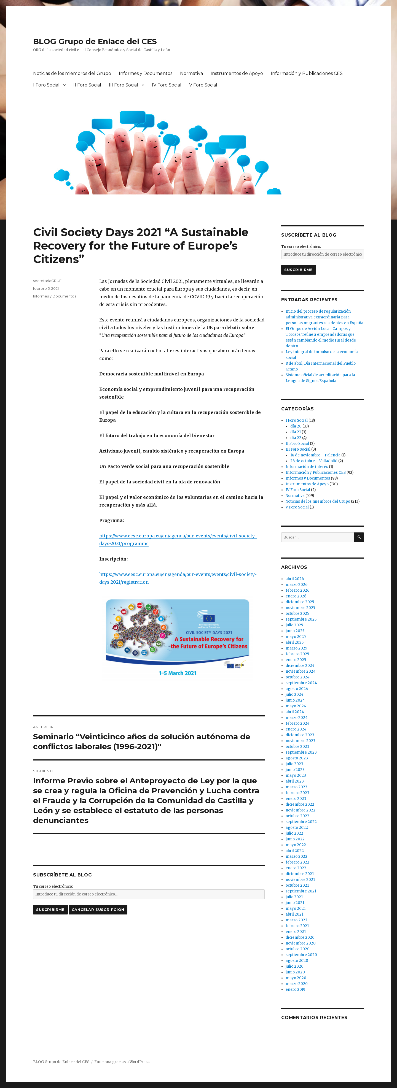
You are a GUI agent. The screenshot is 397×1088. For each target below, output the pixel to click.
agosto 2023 (297, 758)
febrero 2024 (298, 723)
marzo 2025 (296, 648)
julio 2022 (294, 833)
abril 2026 (295, 579)
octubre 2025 (297, 613)
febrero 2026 (297, 590)
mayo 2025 (296, 636)
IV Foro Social (166, 85)
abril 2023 (295, 781)
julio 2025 (294, 625)
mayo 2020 (296, 978)
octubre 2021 (297, 885)
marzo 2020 (297, 983)
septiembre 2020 (301, 954)
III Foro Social (123, 85)
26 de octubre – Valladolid (313, 461)
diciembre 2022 (300, 804)
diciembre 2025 (300, 602)
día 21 (295, 432)
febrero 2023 (297, 793)
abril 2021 (294, 914)
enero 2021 (296, 931)
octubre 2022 (297, 816)
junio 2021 (295, 902)
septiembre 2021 (301, 891)
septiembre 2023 (301, 752)
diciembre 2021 (300, 874)
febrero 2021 (297, 926)
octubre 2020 (298, 949)
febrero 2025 (297, 654)
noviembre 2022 (300, 810)
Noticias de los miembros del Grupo (72, 73)
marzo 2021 (296, 920)
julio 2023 (294, 764)
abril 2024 (295, 712)
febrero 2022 (297, 862)
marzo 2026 (296, 584)
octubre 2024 (298, 677)
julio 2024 (295, 694)
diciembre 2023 (300, 735)
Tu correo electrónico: (53, 886)
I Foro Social (46, 85)
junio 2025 (295, 631)
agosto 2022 (297, 827)
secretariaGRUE (47, 280)
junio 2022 (295, 839)
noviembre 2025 (300, 607)
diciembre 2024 (300, 665)
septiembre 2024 (301, 683)
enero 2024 (296, 729)
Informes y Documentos (145, 73)
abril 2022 (295, 850)
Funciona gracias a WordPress (121, 1062)
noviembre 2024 (301, 671)
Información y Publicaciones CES (307, 73)
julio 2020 (295, 966)
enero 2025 (296, 659)
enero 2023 (296, 798)
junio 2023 (295, 769)
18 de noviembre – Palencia (315, 455)
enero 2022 (296, 868)
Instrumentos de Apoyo (237, 73)
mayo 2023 (296, 775)
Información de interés (307, 466)
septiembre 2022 (301, 821)
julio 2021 (294, 897)
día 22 (295, 437)
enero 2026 (296, 596)
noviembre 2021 (300, 879)
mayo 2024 (296, 706)
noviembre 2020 (301, 943)
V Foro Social (203, 85)
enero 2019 (295, 989)
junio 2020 (295, 972)
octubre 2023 (297, 746)
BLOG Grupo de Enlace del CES (95, 41)
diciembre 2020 (300, 937)
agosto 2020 (297, 960)
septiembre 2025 (301, 619)
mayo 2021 (295, 908)
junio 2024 (295, 700)
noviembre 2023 (300, 740)
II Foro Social (87, 85)
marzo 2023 (296, 787)
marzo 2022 (296, 856)
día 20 (296, 426)
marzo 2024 (297, 717)
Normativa (191, 73)
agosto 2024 (297, 688)
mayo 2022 (296, 845)
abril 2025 (295, 642)
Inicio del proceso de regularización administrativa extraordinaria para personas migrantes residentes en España (324, 317)
